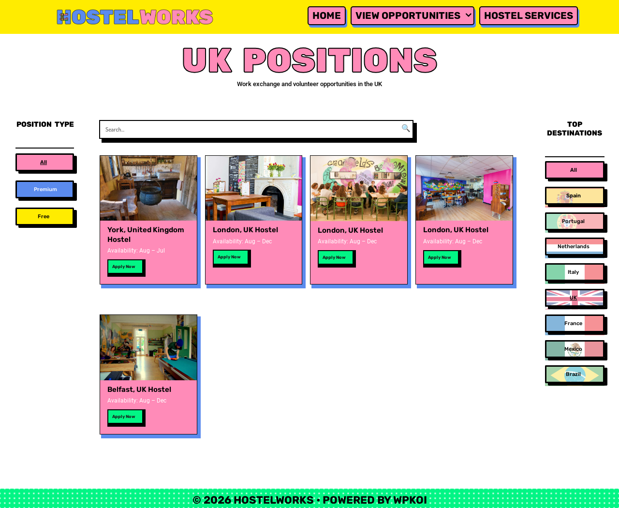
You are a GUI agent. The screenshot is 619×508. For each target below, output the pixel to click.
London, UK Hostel (245, 229)
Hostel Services (528, 15)
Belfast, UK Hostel (139, 389)
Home (326, 15)
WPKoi (410, 500)
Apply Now (123, 266)
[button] (44, 162)
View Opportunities (414, 15)
